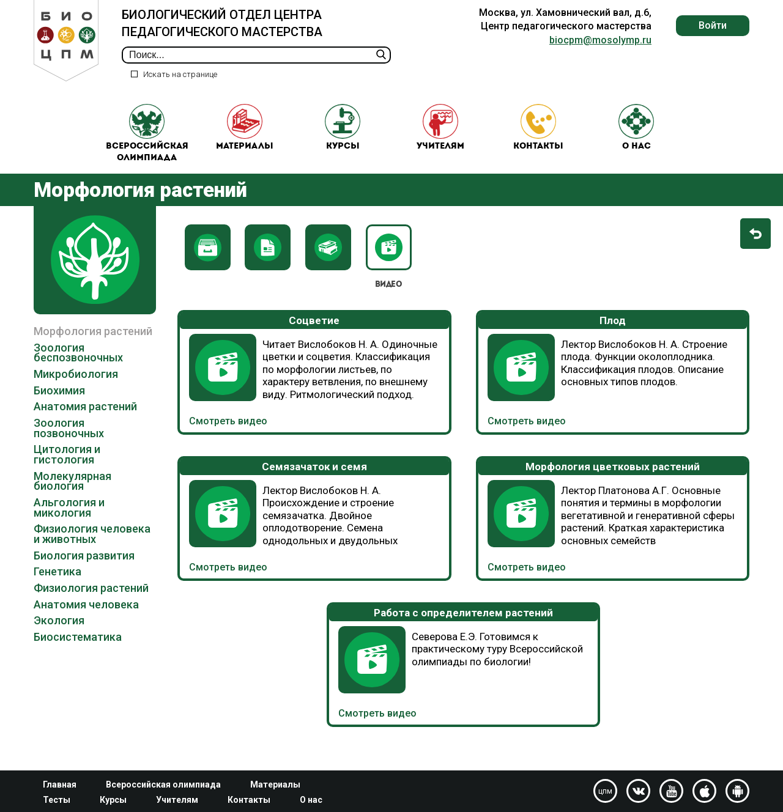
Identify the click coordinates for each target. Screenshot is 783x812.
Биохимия (59, 405)
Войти (713, 25)
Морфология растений (93, 345)
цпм (605, 791)
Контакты (538, 135)
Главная (59, 784)
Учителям (440, 135)
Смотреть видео (228, 436)
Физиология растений (91, 602)
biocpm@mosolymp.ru (600, 40)
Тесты (56, 800)
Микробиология (76, 388)
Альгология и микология (69, 522)
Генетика (57, 586)
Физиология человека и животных (92, 548)
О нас (636, 135)
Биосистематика (78, 651)
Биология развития (84, 570)
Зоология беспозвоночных (78, 367)
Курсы (342, 135)
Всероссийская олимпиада (147, 141)
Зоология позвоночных (69, 442)
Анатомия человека (86, 619)
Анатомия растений (85, 421)
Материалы (244, 135)
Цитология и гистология (67, 469)
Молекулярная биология (72, 496)
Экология (59, 635)
